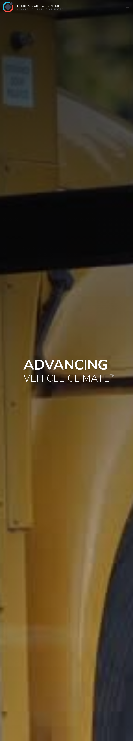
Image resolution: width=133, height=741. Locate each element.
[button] (127, 7)
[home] (31, 7)
